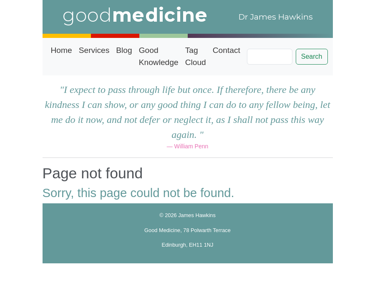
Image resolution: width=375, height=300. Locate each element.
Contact (226, 50)
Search (311, 56)
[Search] (269, 57)
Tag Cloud (195, 56)
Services (94, 50)
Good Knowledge (159, 56)
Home (61, 50)
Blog (124, 50)
